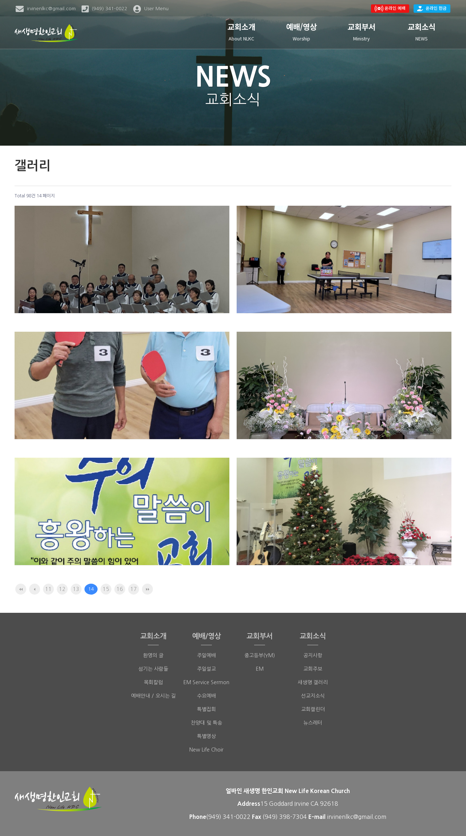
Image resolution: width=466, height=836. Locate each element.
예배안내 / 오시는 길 (153, 695)
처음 (20, 589)
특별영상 (206, 736)
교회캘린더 (313, 709)
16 (119, 589)
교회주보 (312, 668)
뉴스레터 (312, 722)
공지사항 (312, 655)
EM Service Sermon (206, 682)
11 (48, 589)
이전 (34, 589)
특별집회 (206, 709)
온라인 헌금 (432, 8)
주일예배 (206, 655)
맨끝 (147, 589)
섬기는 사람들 (153, 668)
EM (260, 668)
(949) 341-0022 (228, 817)
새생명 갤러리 (313, 682)
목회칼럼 (153, 682)
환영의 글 (153, 655)
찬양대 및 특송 (206, 722)
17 (133, 589)
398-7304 (293, 817)
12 (62, 589)
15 (106, 589)
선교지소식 (313, 695)
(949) (270, 817)
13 (76, 589)
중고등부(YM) (259, 655)
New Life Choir (206, 749)
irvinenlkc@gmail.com (356, 817)
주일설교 (206, 668)
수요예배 (206, 695)
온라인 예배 (390, 8)
